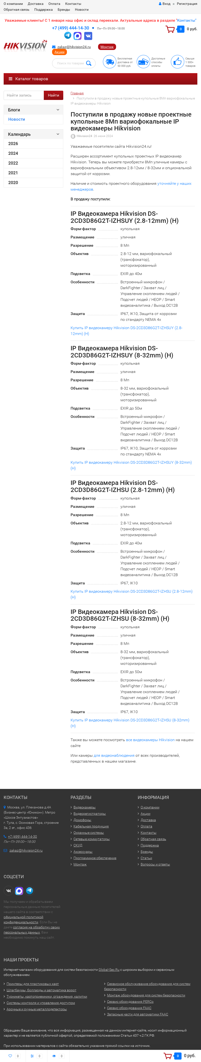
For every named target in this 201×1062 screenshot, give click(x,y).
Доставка (36, 4)
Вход (164, 4)
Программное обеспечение (94, 858)
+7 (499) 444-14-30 (70, 27)
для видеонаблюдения (114, 755)
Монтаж (107, 47)
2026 (13, 143)
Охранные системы (88, 833)
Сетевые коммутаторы (91, 839)
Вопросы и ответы (155, 864)
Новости (82, 9)
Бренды (64, 9)
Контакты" (186, 20)
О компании (13, 4)
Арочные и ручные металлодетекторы (37, 1009)
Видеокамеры (84, 807)
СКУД (77, 845)
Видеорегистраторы (89, 814)
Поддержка (43, 9)
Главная (77, 93)
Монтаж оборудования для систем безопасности (146, 995)
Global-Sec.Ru (109, 970)
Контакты (73, 4)
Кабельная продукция (91, 826)
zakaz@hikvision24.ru (74, 47)
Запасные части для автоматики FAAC (137, 1014)
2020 (13, 182)
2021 (13, 172)
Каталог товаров (28, 78)
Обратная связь (16, 9)
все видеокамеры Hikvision (150, 740)
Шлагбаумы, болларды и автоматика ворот (41, 990)
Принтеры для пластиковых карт (33, 984)
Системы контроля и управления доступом (41, 1003)
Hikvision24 (84, 136)
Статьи (146, 858)
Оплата (54, 4)
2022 (13, 163)
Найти (53, 95)
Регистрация (187, 4)
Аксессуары (82, 852)
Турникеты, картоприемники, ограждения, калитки (47, 996)
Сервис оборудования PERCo (130, 1001)
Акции (59, 52)
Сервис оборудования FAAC (129, 1008)
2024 (13, 153)
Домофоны (82, 820)
